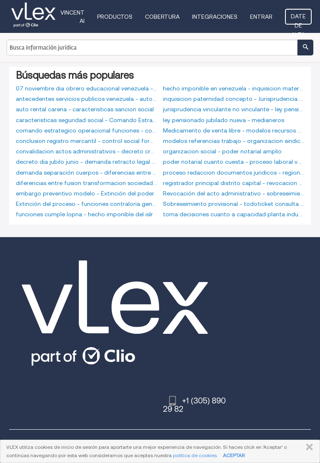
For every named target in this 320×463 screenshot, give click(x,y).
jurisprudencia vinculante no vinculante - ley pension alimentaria (233, 109)
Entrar (261, 16)
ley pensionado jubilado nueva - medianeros (223, 120)
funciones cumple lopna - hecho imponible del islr (84, 214)
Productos (114, 16)
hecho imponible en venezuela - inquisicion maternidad (233, 88)
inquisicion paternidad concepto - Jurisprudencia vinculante (233, 98)
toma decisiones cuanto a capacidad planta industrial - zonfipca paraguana (233, 214)
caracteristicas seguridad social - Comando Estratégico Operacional (86, 120)
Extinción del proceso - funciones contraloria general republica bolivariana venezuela (86, 203)
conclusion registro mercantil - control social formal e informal (86, 141)
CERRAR (307, 447)
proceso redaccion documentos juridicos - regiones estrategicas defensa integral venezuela (233, 172)
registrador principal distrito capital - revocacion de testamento (233, 183)
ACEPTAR (234, 455)
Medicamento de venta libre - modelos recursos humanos (233, 130)
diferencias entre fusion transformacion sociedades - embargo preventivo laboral (86, 183)
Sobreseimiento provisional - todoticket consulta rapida (233, 203)
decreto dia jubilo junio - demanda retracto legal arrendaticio (86, 161)
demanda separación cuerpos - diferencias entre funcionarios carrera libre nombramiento (86, 172)
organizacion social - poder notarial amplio (222, 151)
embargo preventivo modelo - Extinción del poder (85, 193)
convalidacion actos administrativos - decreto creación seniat (86, 151)
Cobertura (162, 16)
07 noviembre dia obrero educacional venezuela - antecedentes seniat (86, 88)
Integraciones (215, 16)
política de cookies (195, 455)
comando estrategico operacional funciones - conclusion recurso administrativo (86, 130)
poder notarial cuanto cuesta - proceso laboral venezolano (233, 161)
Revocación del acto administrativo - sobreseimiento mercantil (233, 193)
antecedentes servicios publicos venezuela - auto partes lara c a (86, 98)
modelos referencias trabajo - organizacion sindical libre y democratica (233, 141)
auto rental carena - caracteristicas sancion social (85, 109)
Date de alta (298, 19)
